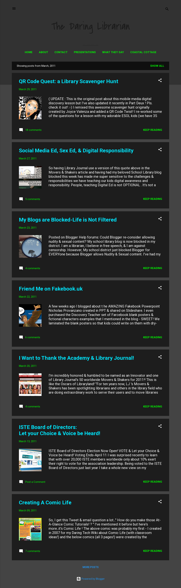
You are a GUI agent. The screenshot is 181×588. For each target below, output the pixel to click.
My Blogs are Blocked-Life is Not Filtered (68, 220)
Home (29, 52)
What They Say (113, 52)
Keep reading (152, 130)
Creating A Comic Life (45, 502)
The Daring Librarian (90, 26)
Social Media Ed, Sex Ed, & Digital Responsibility (76, 150)
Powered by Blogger (91, 578)
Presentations (85, 52)
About (43, 52)
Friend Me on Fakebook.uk (51, 289)
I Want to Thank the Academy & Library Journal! (76, 358)
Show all (157, 65)
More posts (91, 567)
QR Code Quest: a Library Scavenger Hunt (68, 81)
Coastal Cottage (143, 52)
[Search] (167, 9)
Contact (61, 52)
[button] (160, 81)
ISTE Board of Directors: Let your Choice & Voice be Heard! (59, 430)
